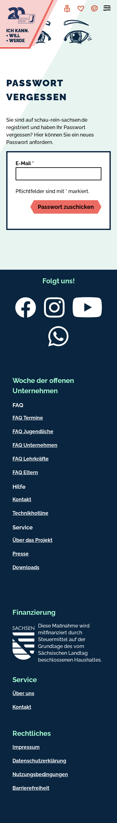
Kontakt (21, 499)
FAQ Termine (27, 418)
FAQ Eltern (25, 472)
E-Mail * (25, 163)
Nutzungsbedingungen (40, 774)
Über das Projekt (32, 540)
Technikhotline (30, 513)
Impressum (26, 747)
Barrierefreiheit (30, 788)
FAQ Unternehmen (34, 445)
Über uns (23, 693)
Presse (20, 554)
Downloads (25, 567)
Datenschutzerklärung (39, 761)
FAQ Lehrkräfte (30, 459)
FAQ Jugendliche (32, 431)
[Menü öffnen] (107, 9)
